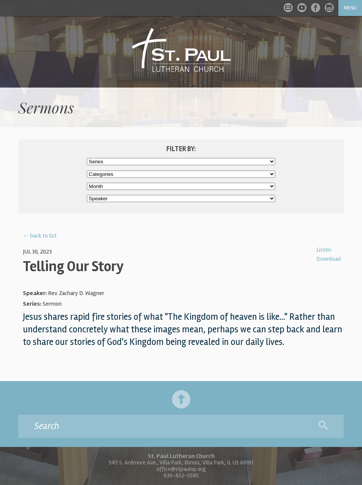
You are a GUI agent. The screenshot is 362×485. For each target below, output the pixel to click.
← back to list (40, 235)
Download (328, 259)
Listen (323, 250)
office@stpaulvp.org (181, 469)
